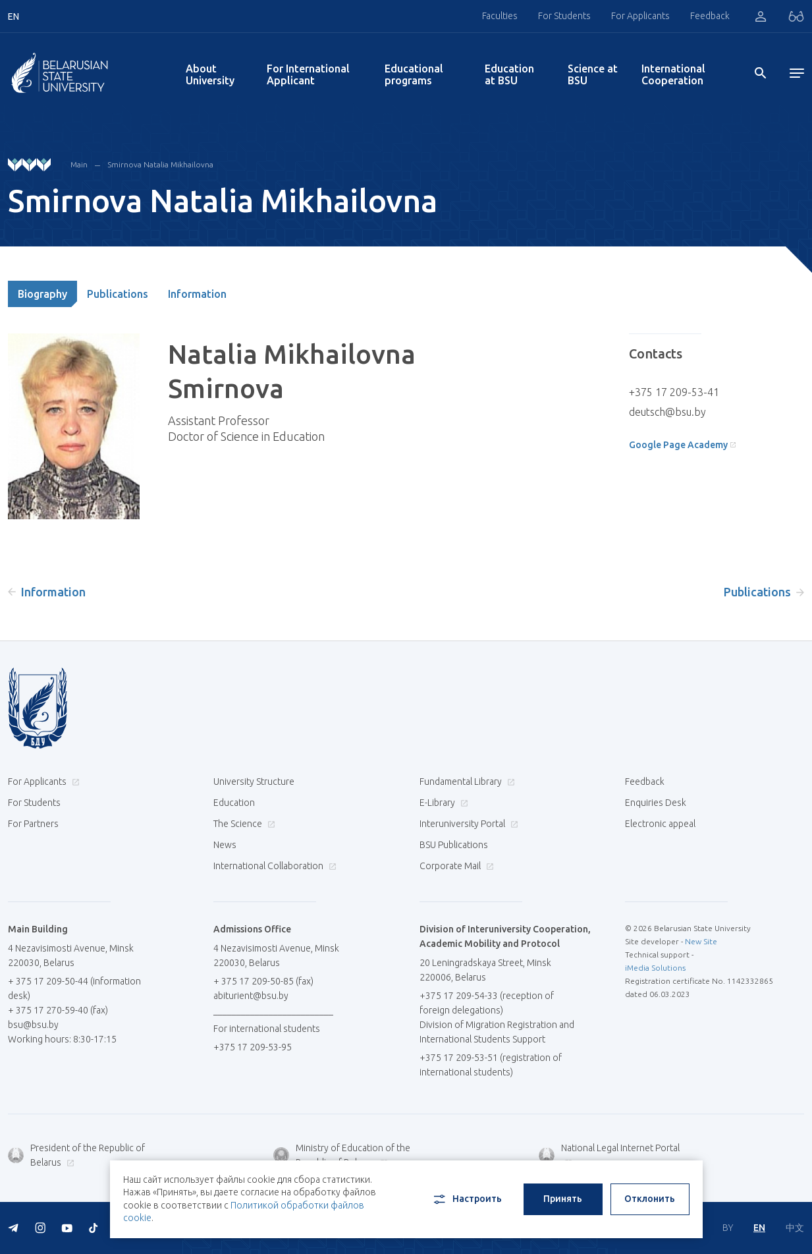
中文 (795, 1227)
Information (197, 294)
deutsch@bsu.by (667, 412)
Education (234, 802)
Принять (562, 1198)
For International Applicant (308, 74)
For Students (564, 16)
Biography (42, 294)
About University (210, 74)
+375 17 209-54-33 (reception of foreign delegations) (487, 1002)
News (224, 845)
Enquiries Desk (655, 802)
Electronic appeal (660, 823)
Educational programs (414, 74)
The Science (242, 823)
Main (79, 164)
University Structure (253, 781)
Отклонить (649, 1198)
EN (759, 1227)
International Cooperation (673, 74)
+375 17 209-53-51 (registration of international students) (491, 1064)
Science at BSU (593, 74)
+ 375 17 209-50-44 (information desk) (74, 988)
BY (727, 1227)
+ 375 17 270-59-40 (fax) (58, 1010)
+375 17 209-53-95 (252, 1047)
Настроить (466, 1199)
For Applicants (640, 16)
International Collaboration (273, 866)
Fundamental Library (466, 781)
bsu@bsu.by (33, 1024)
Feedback (710, 16)
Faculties (500, 16)
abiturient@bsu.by (250, 995)
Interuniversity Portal (467, 823)
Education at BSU (509, 74)
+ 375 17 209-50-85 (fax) (263, 981)
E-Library (442, 802)
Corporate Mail (455, 866)
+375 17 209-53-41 (674, 392)
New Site (701, 941)
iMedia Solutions (655, 967)
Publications (117, 294)
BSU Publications (454, 845)
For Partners (33, 823)
